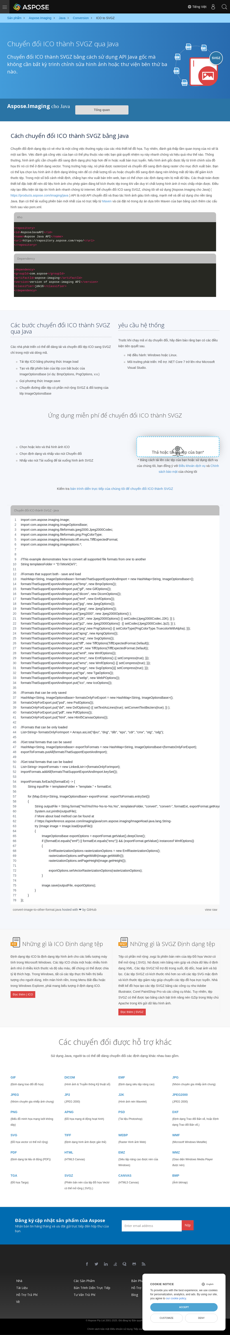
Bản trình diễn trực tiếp (92, 1287)
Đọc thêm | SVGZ (132, 1011)
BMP (175, 1175)
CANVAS (124, 1175)
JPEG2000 (180, 1094)
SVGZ (68, 1175)
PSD (121, 1111)
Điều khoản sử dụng (121, 1328)
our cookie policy (176, 1298)
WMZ (176, 1152)
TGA (14, 1175)
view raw (211, 909)
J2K (121, 1094)
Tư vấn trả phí (84, 1294)
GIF (13, 1077)
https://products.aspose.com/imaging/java (40, 195)
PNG (14, 1111)
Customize (167, 1318)
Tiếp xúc (138, 1328)
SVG (14, 1134)
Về (18, 1301)
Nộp (188, 1224)
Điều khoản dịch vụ (192, 466)
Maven (107, 201)
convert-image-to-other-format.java (37, 909)
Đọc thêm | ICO (23, 994)
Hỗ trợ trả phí (27, 1294)
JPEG (15, 1094)
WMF (176, 1134)
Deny (201, 1318)
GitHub (92, 909)
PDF (14, 1152)
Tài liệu (22, 1287)
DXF (175, 1111)
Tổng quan (102, 110)
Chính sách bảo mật (98, 1328)
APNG (68, 1111)
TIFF (67, 1134)
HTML (68, 1152)
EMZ (121, 1152)
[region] (115, 710)
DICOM (69, 1077)
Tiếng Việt (197, 7)
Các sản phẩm (84, 1280)
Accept (184, 1307)
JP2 (67, 1094)
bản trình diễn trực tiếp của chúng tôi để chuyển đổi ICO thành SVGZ (121, 489)
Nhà (19, 1280)
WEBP (123, 1134)
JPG (175, 1077)
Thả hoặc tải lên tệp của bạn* (178, 452)
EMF (121, 1077)
